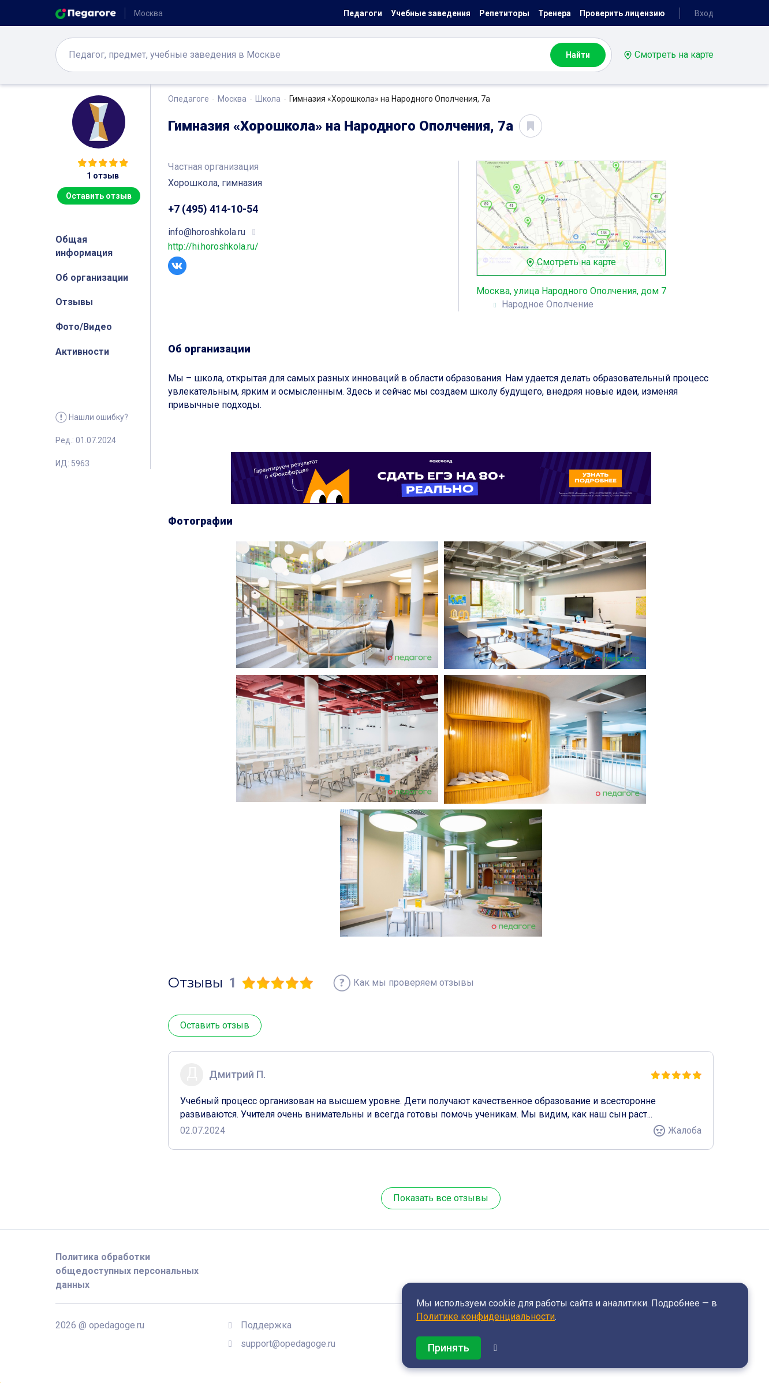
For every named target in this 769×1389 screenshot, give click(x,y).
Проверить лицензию (622, 13)
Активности (82, 351)
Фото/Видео (83, 326)
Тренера (554, 13)
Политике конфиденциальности (485, 1316)
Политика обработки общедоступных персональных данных (127, 1270)
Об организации (91, 277)
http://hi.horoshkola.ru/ (213, 246)
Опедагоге (188, 98)
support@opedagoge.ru (288, 1343)
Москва (232, 98)
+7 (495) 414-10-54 (213, 209)
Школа (268, 98)
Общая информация (84, 246)
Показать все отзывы (440, 1198)
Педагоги (363, 13)
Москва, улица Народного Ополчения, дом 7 (571, 290)
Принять (448, 1348)
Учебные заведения (431, 13)
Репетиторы (504, 13)
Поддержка (266, 1325)
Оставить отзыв (99, 195)
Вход (704, 13)
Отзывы (74, 301)
